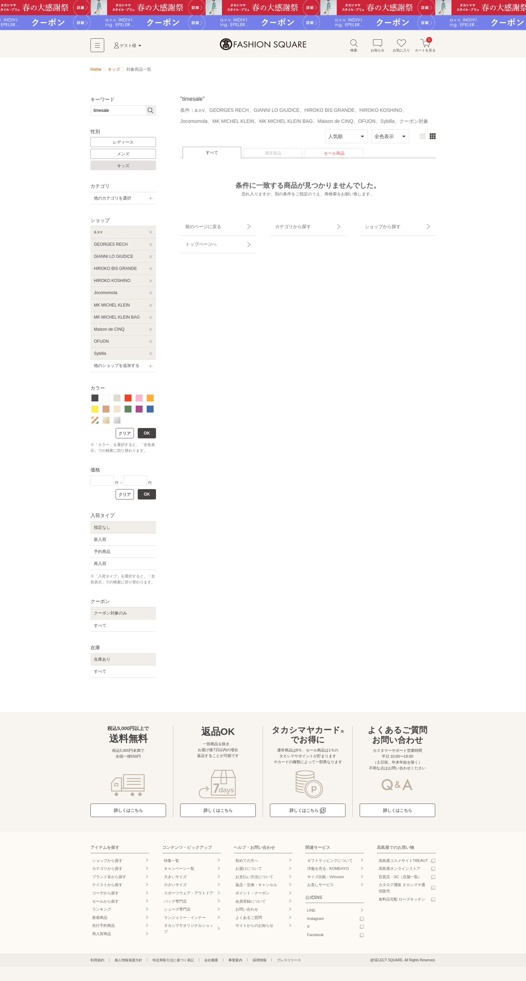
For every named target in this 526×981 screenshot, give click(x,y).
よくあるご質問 (248, 920)
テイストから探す (107, 887)
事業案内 (235, 962)
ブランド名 (109, 879)
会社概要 (211, 962)
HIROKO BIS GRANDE (115, 271)
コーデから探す (105, 895)
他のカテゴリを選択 (112, 200)
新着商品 (99, 920)
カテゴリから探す (288, 226)
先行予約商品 (103, 928)
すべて (212, 155)
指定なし (102, 529)
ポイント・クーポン (252, 895)
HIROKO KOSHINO (112, 283)
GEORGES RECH (111, 246)
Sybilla (100, 355)
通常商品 (273, 155)
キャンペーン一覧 (179, 871)
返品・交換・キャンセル (256, 887)
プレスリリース (289, 962)
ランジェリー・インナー (185, 920)
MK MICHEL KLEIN (112, 307)
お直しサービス (320, 887)
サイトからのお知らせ (254, 928)
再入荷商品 (101, 936)
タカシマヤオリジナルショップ (188, 931)
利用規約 (97, 962)
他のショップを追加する (116, 368)
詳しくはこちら (128, 812)
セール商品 (334, 155)
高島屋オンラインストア (399, 871)
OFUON (101, 343)
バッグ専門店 (175, 903)
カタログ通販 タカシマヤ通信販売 (402, 890)
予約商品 (102, 554)
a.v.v (98, 234)
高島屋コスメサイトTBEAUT (403, 863)
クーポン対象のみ (110, 615)
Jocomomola (105, 295)
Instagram (315, 921)
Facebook (315, 937)
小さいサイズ (175, 887)
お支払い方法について (254, 879)
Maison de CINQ (109, 331)
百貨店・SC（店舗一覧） (400, 879)
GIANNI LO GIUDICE (113, 258)
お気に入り (401, 48)
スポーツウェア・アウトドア (188, 895)
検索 (354, 48)
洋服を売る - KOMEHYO (328, 871)
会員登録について (250, 903)
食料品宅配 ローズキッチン (402, 901)
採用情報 (259, 962)
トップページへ (196, 238)
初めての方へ (246, 863)
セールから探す (105, 903)
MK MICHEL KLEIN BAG (117, 319)
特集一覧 (171, 863)
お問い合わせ (246, 912)
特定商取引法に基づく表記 (173, 962)
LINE (311, 913)
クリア (124, 436)
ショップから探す (377, 226)
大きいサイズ (175, 879)
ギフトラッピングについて (330, 863)
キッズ (123, 167)
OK (147, 435)
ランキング (101, 912)
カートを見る (425, 48)
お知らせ (377, 48)
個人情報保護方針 (128, 962)
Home (95, 71)
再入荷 (100, 566)
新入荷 (100, 541)
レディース (123, 144)
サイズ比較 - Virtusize (325, 879)
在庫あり (102, 661)
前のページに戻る (198, 226)
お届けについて (248, 871)
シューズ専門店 (177, 912)
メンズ (123, 156)
